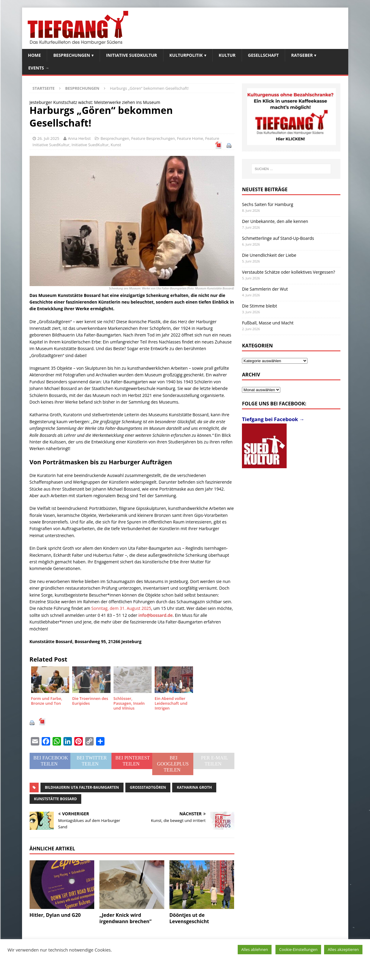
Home (34, 55)
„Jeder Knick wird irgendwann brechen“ (125, 918)
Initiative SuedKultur (131, 55)
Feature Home (190, 138)
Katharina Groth (194, 787)
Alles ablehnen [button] (254, 949)
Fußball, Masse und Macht (267, 323)
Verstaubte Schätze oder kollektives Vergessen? (288, 272)
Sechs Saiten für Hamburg (267, 204)
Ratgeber (302, 55)
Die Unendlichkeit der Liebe (269, 255)
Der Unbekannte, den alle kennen (275, 221)
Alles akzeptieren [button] (343, 949)
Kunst (116, 144)
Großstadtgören (148, 787)
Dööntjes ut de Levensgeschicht (189, 918)
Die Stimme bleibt (259, 306)
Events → (39, 68)
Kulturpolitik (186, 55)
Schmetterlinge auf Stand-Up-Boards (278, 238)
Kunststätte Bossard (55, 798)
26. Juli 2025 (48, 138)
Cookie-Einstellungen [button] (298, 949)
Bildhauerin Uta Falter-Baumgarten (82, 787)
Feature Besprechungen (153, 138)
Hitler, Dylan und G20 (55, 915)
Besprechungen (71, 55)
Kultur (227, 55)
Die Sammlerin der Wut (265, 289)
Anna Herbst (79, 138)
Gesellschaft (263, 55)
